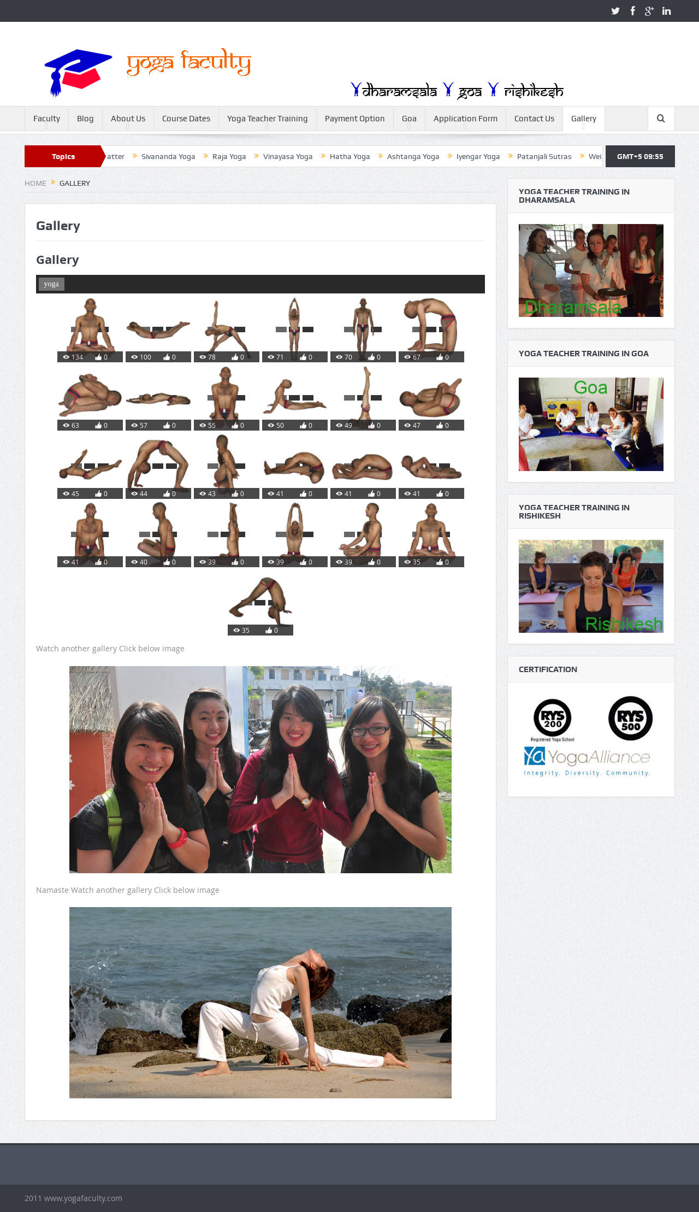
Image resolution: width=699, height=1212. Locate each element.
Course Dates (186, 118)
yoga (51, 284)
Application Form (465, 118)
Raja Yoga (240, 156)
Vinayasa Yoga (299, 156)
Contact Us (534, 118)
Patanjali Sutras (555, 156)
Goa (409, 118)
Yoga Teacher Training (267, 118)
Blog (85, 118)
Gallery (583, 118)
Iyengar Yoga (489, 156)
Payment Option (355, 118)
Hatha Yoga (361, 156)
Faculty (46, 118)
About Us (128, 118)
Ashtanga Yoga (424, 156)
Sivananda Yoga (179, 156)
